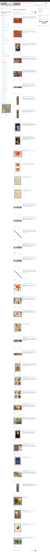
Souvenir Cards (3, 59)
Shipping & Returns (41, 10)
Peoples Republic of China (4, 43)
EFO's (2, 33)
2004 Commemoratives (4, 84)
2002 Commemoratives (4, 81)
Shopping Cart (40, 15)
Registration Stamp (4, 52)
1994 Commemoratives (4, 69)
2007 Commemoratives (4, 88)
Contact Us (40, 12)
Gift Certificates (3, 36)
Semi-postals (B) (3, 53)
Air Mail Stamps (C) (4, 17)
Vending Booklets (3, 100)
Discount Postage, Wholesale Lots (5, 30)
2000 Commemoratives (4, 78)
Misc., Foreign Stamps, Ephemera (5, 40)
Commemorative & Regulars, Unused (6, 24)
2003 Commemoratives (4, 82)
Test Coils (3, 94)
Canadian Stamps (3, 20)
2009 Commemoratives (4, 91)
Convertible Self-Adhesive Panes (5, 27)
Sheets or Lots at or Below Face (5, 56)
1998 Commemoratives (4, 75)
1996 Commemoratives (4, 72)
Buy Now (20, 27)
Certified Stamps (3, 21)
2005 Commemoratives (4, 85)
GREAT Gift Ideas (3, 37)
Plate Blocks (3, 46)
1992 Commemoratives (4, 66)
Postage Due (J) (3, 49)
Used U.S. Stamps (4, 97)
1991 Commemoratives (4, 65)
